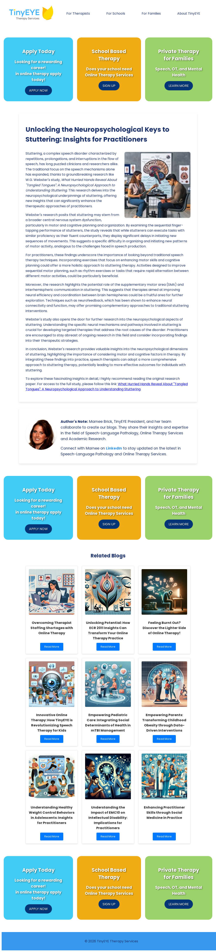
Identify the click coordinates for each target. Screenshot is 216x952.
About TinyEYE (188, 13)
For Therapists (78, 13)
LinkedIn (114, 448)
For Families (151, 13)
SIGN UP (109, 85)
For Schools (115, 13)
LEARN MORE (179, 85)
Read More (52, 648)
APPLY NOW (38, 90)
